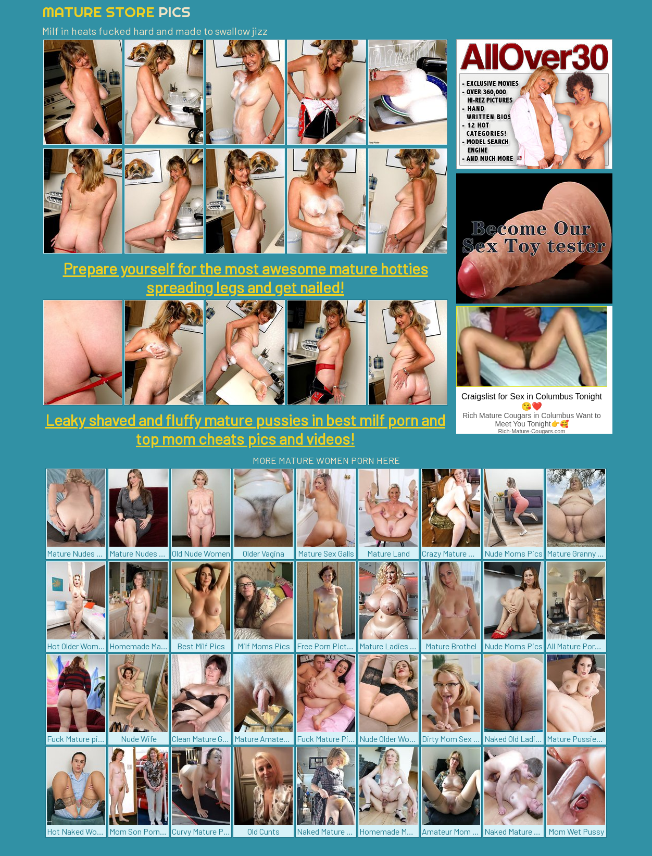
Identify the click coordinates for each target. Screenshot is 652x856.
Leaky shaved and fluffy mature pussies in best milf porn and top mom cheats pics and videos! (245, 429)
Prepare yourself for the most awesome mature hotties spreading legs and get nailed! (245, 277)
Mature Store (116, 12)
